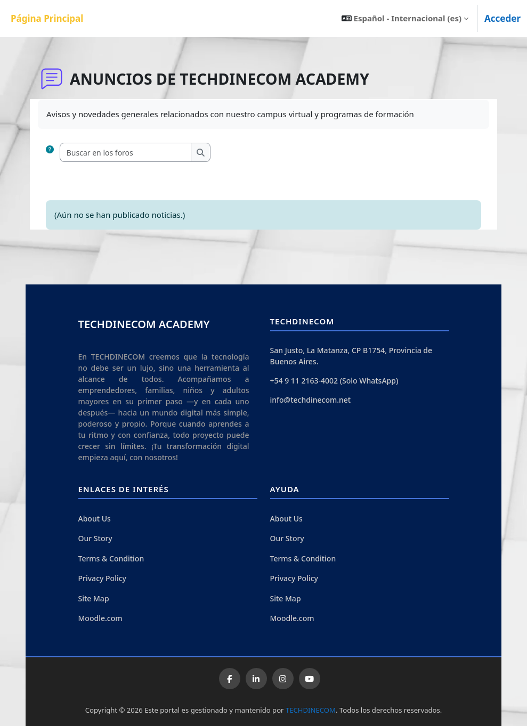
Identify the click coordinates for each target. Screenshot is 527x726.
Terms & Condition (111, 558)
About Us (94, 518)
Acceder (502, 18)
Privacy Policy (102, 578)
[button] (405, 18)
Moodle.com (100, 618)
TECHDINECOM (311, 710)
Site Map (93, 598)
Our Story (95, 538)
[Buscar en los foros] (126, 152)
